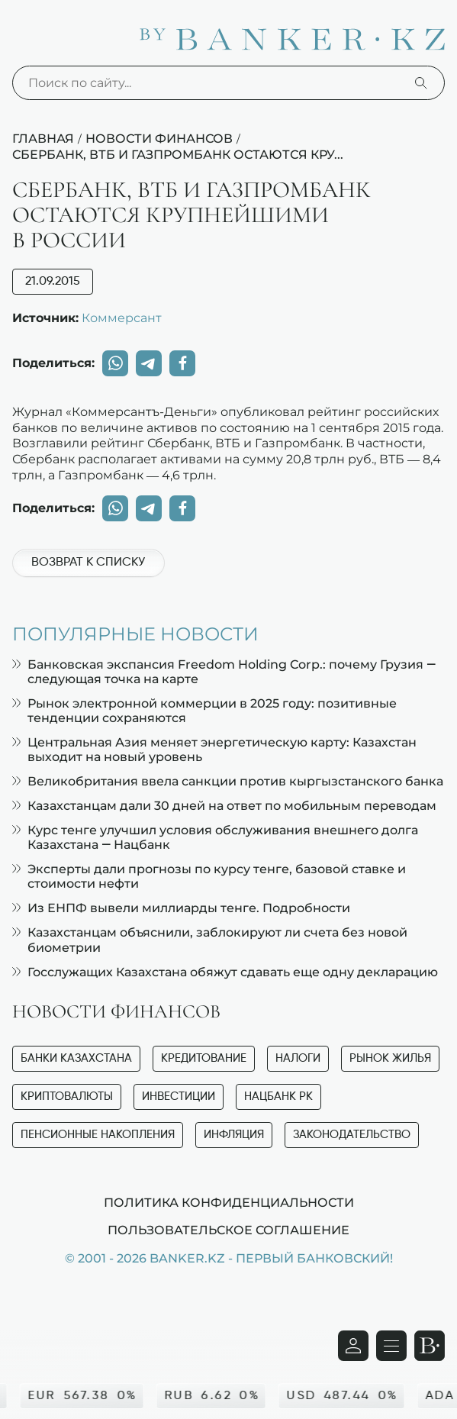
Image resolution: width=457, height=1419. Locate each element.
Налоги (297, 1058)
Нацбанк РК (278, 1096)
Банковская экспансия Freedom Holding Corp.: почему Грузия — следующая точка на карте (224, 671)
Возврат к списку (88, 562)
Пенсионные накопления (98, 1134)
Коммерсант (122, 317)
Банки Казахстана (76, 1058)
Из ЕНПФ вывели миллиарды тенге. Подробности (181, 908)
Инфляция (234, 1134)
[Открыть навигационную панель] (391, 1345)
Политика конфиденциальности (229, 1202)
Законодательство (351, 1134)
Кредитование (203, 1058)
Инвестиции (178, 1096)
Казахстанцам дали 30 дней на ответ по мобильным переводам (224, 805)
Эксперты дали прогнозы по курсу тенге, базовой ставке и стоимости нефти (209, 876)
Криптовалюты (67, 1096)
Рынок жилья (390, 1058)
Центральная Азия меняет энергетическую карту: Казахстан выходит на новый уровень (214, 749)
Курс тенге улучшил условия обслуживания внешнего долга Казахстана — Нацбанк (215, 837)
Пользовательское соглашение (228, 1229)
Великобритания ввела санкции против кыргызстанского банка (227, 781)
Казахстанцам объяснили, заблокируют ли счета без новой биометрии (209, 939)
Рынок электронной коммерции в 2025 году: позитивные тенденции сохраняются (204, 710)
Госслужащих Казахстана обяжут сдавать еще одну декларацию (225, 972)
